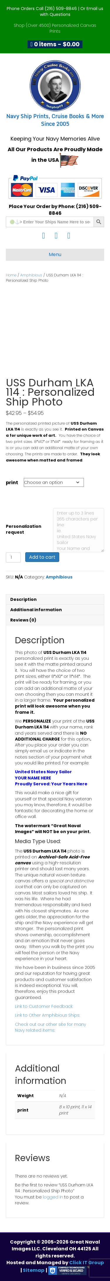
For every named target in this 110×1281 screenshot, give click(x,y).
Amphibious (31, 275)
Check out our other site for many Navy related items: (50, 1027)
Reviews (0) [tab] (23, 620)
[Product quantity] (13, 557)
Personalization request (23, 529)
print (12, 482)
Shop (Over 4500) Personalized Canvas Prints (55, 28)
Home (11, 275)
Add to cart (42, 557)
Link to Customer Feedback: (44, 1006)
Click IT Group (86, 1262)
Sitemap (33, 1270)
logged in (53, 1197)
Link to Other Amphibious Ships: (47, 1015)
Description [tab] (23, 599)
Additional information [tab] (36, 610)
